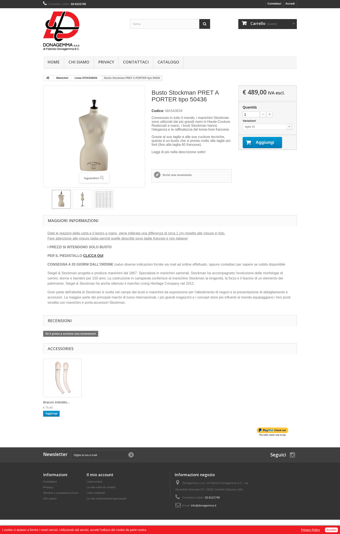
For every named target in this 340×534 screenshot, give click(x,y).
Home (53, 62)
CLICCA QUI (93, 256)
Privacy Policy (310, 530)
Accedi (290, 3)
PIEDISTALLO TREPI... (60, 402)
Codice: (158, 111)
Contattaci (274, 3)
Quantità (250, 107)
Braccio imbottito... (99, 402)
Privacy (106, 62)
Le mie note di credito (101, 487)
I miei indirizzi (96, 493)
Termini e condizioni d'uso (60, 493)
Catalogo (168, 62)
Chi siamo (79, 62)
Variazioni (250, 120)
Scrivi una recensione (177, 175)
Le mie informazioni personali (106, 498)
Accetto (331, 530)
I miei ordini (94, 481)
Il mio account (100, 474)
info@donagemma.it (203, 505)
